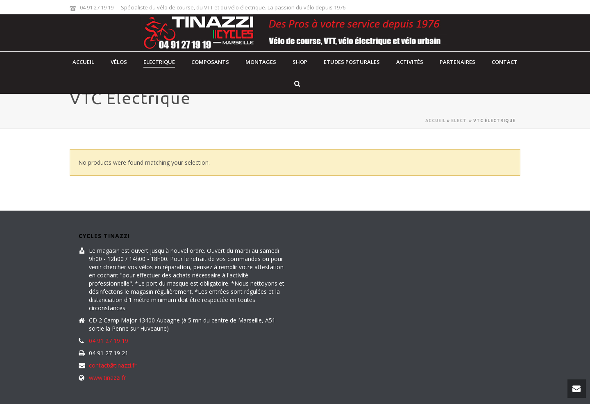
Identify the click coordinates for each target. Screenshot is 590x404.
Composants (210, 62)
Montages (260, 62)
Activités (409, 62)
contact (504, 62)
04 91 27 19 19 (96, 7)
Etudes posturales (352, 62)
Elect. (459, 120)
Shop (300, 62)
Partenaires (457, 62)
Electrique (159, 62)
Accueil (83, 62)
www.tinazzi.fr (107, 377)
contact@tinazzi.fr (112, 365)
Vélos (119, 62)
